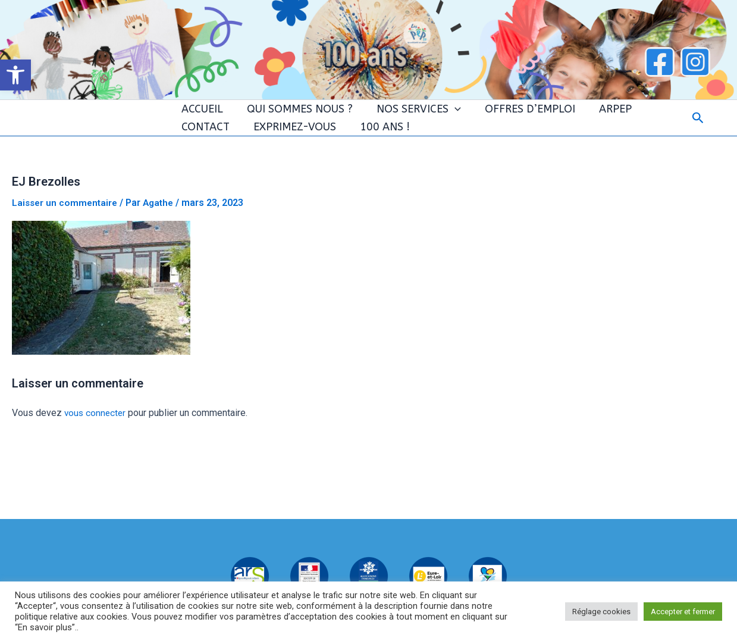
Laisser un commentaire (66, 226)
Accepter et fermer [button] (683, 611)
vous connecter (96, 436)
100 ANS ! (298, 144)
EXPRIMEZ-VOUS (216, 144)
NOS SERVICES (395, 115)
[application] (431, 115)
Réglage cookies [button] (601, 611)
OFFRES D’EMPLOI (497, 114)
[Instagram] (695, 62)
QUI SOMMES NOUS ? (285, 114)
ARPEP (573, 114)
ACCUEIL (196, 114)
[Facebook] (660, 62)
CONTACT (629, 114)
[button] (15, 75)
